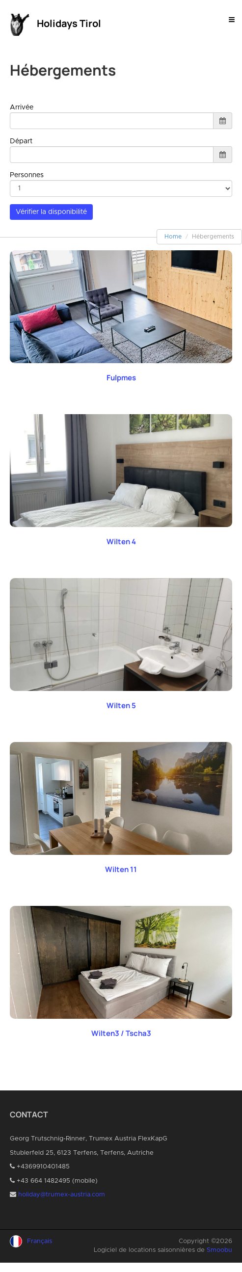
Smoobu (219, 1250)
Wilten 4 (121, 541)
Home (173, 236)
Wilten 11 (121, 869)
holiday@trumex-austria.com (61, 1195)
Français (39, 1241)
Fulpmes (121, 377)
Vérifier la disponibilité (51, 212)
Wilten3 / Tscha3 (121, 1033)
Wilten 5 (121, 705)
